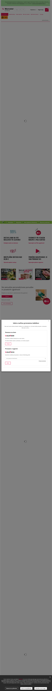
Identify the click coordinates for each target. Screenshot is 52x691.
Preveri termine (42, 361)
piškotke (20, 680)
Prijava (8, 343)
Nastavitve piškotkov (11, 688)
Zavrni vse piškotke (26, 688)
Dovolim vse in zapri (40, 688)
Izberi (8, 363)
